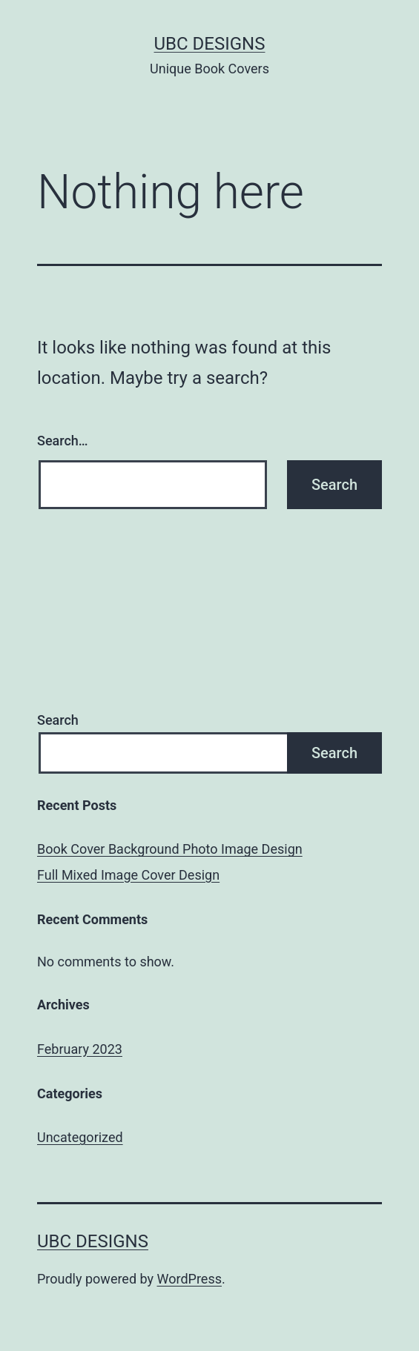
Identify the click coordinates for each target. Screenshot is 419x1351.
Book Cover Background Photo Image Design (170, 849)
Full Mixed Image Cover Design (128, 875)
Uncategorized (80, 1137)
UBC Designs (209, 43)
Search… (62, 440)
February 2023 (79, 1049)
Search (58, 720)
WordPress (189, 1279)
